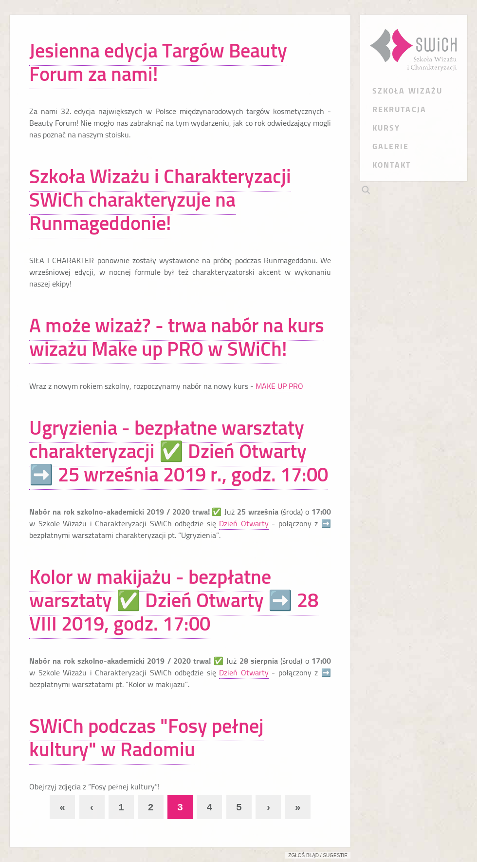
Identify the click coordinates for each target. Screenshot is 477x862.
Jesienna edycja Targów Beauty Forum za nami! (158, 62)
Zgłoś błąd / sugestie (318, 855)
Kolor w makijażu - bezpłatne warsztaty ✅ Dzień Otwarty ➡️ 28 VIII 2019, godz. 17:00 (173, 600)
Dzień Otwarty (244, 523)
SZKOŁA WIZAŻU (407, 90)
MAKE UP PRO (279, 386)
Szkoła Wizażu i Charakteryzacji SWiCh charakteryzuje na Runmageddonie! (160, 199)
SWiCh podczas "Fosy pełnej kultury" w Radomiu (146, 737)
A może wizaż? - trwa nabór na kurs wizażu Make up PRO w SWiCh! (176, 337)
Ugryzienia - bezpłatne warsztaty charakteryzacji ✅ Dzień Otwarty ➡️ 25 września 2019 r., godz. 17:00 (178, 451)
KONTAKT (391, 165)
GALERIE (390, 146)
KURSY (386, 128)
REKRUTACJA (399, 109)
